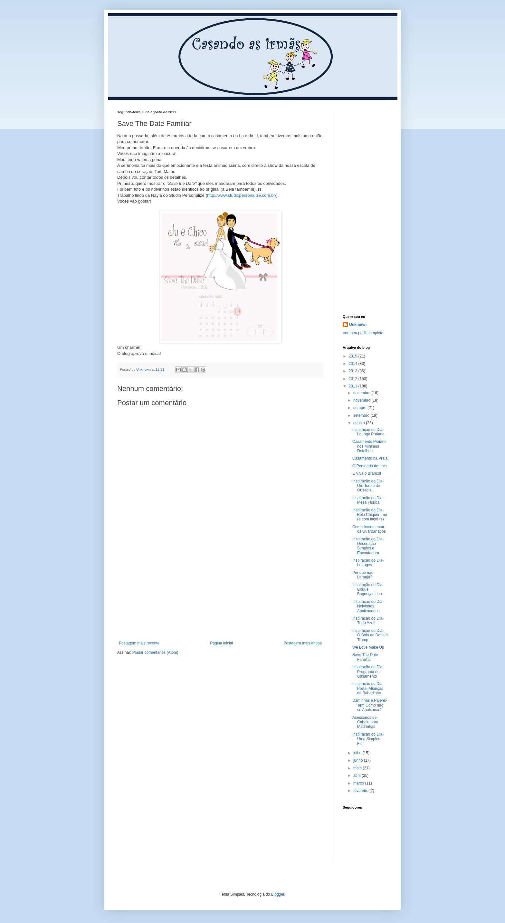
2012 (353, 378)
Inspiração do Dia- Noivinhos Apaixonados (368, 606)
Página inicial (221, 643)
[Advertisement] (220, 592)
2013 (353, 371)
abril (357, 775)
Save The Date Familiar (365, 656)
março (359, 783)
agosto (359, 423)
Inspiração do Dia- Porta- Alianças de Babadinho (368, 688)
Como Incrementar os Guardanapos (369, 529)
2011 (353, 386)
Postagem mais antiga (302, 643)
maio (358, 768)
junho (358, 760)
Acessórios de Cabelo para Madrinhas (365, 722)
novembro (362, 400)
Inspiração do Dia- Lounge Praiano (368, 431)
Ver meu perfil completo (363, 333)
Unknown (358, 324)
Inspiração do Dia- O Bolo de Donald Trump (370, 635)
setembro (361, 415)
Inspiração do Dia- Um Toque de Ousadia (368, 486)
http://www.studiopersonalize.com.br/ (241, 195)
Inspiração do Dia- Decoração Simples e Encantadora (368, 546)
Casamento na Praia (369, 458)
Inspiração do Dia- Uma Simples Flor (368, 739)
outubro (360, 407)
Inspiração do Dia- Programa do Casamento (368, 672)
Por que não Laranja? (362, 574)
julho (358, 753)
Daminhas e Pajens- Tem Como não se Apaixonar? (369, 705)
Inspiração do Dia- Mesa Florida (368, 500)
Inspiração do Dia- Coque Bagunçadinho (368, 589)
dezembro (362, 393)
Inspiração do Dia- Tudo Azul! (368, 620)
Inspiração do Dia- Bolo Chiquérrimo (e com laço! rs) (369, 515)
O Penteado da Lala (369, 466)
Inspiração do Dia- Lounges (368, 562)
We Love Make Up (368, 647)
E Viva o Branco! (366, 473)
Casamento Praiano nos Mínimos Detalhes (369, 446)
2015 (353, 356)
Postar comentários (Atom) (155, 652)
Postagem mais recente (139, 643)
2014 (353, 363)
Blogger (277, 894)
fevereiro (361, 790)
